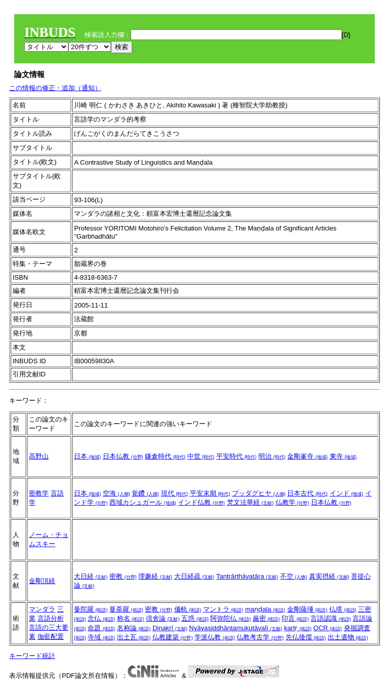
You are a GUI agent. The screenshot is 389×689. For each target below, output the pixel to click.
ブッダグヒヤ (259, 493)
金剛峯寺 (307, 456)
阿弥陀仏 (230, 618)
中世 (201, 456)
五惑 (195, 618)
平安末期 (210, 493)
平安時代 (236, 456)
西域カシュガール (142, 502)
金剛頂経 (42, 581)
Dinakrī (169, 628)
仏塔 (343, 609)
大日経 (91, 576)
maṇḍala (265, 609)
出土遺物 (348, 637)
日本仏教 (123, 456)
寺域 (101, 637)
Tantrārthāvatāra (247, 576)
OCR (328, 628)
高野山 (39, 456)
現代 (174, 493)
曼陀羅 (91, 609)
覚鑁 (145, 493)
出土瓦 (134, 637)
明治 (272, 456)
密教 (123, 576)
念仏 (101, 618)
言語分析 (50, 618)
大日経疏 (194, 576)
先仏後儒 (306, 637)
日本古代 (307, 493)
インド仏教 (201, 502)
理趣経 (155, 576)
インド (347, 493)
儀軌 (188, 609)
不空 (293, 576)
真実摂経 (329, 576)
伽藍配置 (50, 636)
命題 (101, 628)
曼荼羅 (126, 609)
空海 (116, 493)
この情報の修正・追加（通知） (55, 88)
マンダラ (42, 609)
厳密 (266, 618)
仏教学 (292, 502)
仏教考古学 (260, 637)
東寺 (343, 456)
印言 (295, 618)
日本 (87, 456)
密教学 (39, 493)
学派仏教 (214, 637)
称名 (130, 618)
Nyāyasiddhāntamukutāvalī (235, 628)
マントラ (223, 609)
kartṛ (298, 628)
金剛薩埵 (307, 609)
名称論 (134, 628)
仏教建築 (172, 637)
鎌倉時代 (165, 456)
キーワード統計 (32, 656)
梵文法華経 (250, 502)
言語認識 (330, 618)
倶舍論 (163, 618)
